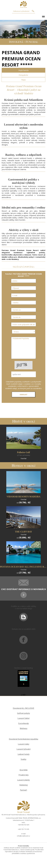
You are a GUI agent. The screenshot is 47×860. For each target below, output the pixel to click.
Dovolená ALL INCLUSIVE (23, 708)
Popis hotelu (24, 70)
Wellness (23, 728)
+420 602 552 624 (23, 825)
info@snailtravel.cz (23, 836)
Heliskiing (23, 785)
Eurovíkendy (23, 723)
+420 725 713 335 (23, 829)
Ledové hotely (23, 754)
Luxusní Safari (24, 718)
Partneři (23, 790)
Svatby (23, 759)
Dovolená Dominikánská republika (23, 739)
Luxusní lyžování (23, 749)
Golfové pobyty (23, 713)
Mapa (23, 79)
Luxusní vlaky (23, 744)
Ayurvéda (23, 770)
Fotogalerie (23, 74)
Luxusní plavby (23, 780)
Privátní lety (24, 775)
